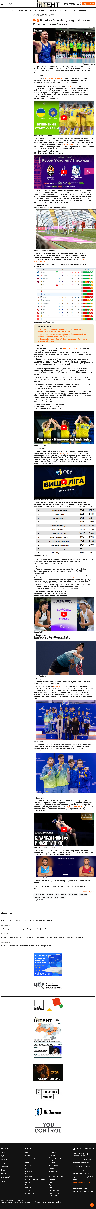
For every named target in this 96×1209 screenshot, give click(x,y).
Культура (29, 1176)
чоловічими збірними (53, 78)
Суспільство (54, 1190)
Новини (12, 10)
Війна (27, 1168)
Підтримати (89, 4)
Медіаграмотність (56, 1176)
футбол (62, 897)
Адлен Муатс (88, 891)
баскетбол (83, 894)
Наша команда (79, 1170)
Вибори (28, 1165)
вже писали (58, 686)
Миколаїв (49, 894)
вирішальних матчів (71, 348)
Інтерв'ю (42, 10)
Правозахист (54, 1185)
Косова (73, 86)
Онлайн (52, 1179)
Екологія (28, 1171)
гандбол (37, 897)
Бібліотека (53, 1163)
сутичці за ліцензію (75, 807)
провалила (63, 453)
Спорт (52, 14)
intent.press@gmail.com (82, 1159)
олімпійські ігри (47, 897)
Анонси (33, 10)
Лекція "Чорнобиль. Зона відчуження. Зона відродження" (27, 946)
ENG (79, 4)
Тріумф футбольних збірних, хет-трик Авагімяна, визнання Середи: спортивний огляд (60, 330)
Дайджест (53, 1168)
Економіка (53, 1171)
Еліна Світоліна (39, 894)
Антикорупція (30, 1158)
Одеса (57, 894)
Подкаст (52, 1182)
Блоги (72, 10)
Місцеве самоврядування (35, 1179)
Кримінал (52, 1174)
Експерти (63, 10)
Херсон (63, 894)
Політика (28, 1185)
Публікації (22, 10)
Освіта (27, 1182)
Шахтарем (69, 144)
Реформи (28, 1188)
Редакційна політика (81, 1173)
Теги (3, 1181)
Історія (27, 1155)
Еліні (75, 578)
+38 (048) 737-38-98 (81, 1163)
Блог (27, 1163)
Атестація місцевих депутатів (56, 1159)
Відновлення (54, 1165)
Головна (36, 14)
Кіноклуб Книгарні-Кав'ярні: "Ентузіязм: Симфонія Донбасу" (28, 929)
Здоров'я (28, 1174)
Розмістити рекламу (82, 1183)
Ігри (26, 1152)
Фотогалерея (30, 1193)
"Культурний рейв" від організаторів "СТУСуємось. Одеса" (27, 920)
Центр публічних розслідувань (55, 1194)
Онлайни (52, 10)
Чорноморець (73, 894)
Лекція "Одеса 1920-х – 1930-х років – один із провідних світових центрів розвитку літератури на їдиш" (47, 937)
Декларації (82, 10)
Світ (50, 1188)
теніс (56, 897)
